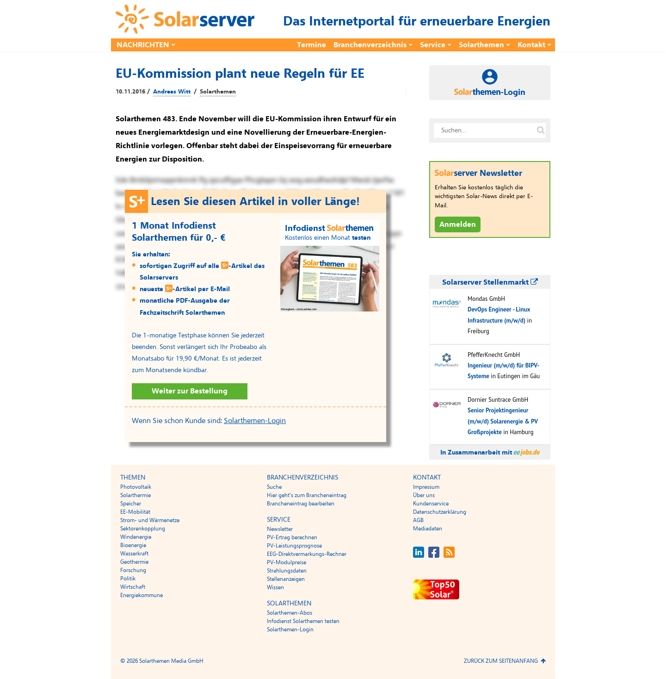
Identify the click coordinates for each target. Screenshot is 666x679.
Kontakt (531, 45)
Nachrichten (143, 45)
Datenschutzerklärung (439, 512)
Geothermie (134, 562)
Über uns (424, 495)
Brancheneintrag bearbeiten (300, 503)
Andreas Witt (172, 91)
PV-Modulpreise (286, 562)
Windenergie (135, 537)
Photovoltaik (135, 487)
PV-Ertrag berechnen (292, 537)
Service (432, 45)
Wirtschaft (132, 587)
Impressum (426, 487)
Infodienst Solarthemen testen (303, 621)
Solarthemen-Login (255, 420)
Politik (128, 578)
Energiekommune (141, 595)
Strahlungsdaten (287, 570)
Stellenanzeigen (286, 579)
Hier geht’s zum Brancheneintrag (306, 495)
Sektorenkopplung (142, 528)
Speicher (130, 503)
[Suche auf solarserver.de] (541, 130)
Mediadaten (427, 528)
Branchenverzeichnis (370, 45)
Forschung (133, 570)
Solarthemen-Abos (289, 613)
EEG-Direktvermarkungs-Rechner (306, 554)
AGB (418, 520)
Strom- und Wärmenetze (149, 520)
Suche (274, 487)
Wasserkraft (134, 553)
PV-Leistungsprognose (294, 545)
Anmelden (457, 224)
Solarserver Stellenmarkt (490, 282)
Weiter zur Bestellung (190, 391)
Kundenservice (431, 503)
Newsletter (280, 529)
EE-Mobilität (135, 512)
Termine (311, 45)
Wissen (275, 587)
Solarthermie (135, 495)
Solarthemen (481, 45)
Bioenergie (133, 545)
